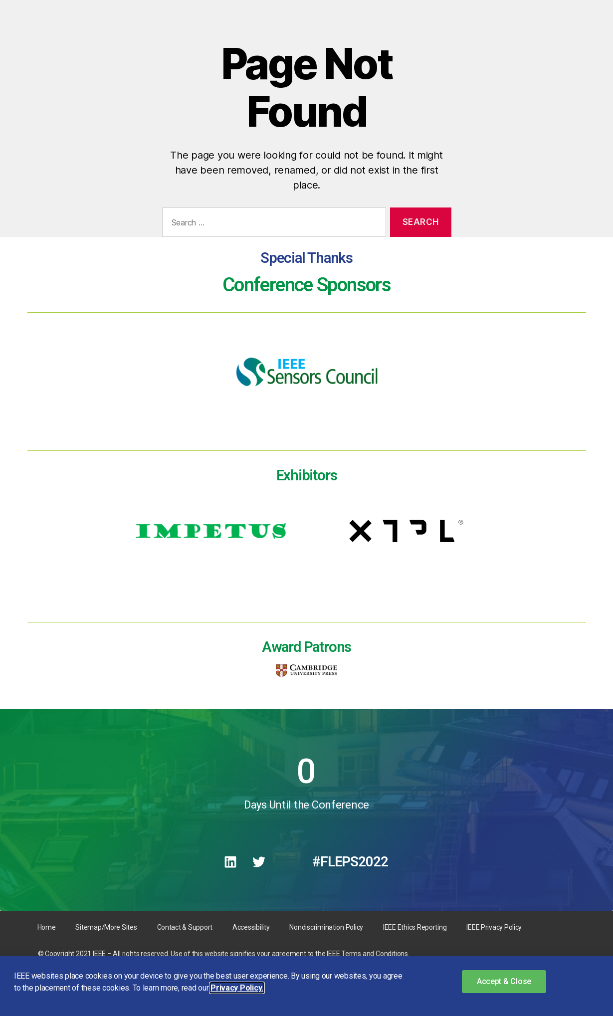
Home (46, 927)
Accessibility (251, 927)
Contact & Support (184, 927)
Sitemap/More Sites (106, 927)
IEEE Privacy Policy (494, 927)
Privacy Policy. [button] (236, 988)
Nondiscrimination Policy (326, 927)
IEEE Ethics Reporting (414, 927)
